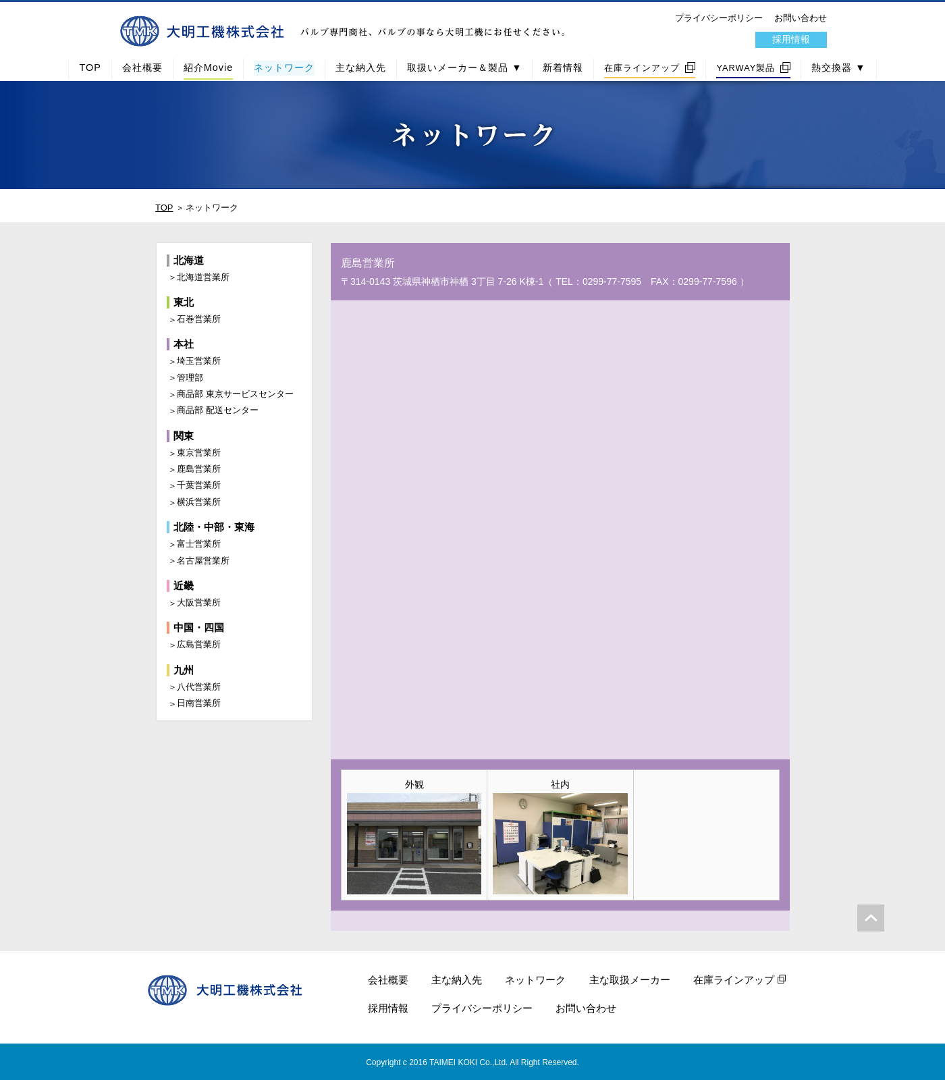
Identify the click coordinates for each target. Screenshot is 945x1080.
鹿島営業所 (199, 469)
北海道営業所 (203, 277)
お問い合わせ (800, 18)
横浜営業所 (199, 502)
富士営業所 (199, 544)
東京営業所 (199, 453)
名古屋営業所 (203, 561)
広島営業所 (199, 644)
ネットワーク (284, 67)
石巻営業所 (199, 319)
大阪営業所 (199, 602)
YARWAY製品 (745, 68)
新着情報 (563, 67)
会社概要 (142, 67)
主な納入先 (360, 67)
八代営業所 (199, 687)
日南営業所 (199, 703)
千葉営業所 (199, 485)
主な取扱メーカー (629, 980)
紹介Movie (208, 67)
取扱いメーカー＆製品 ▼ (464, 67)
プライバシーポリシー (719, 18)
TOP (90, 67)
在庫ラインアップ (642, 68)
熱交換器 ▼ (838, 67)
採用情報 (791, 39)
